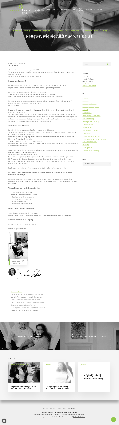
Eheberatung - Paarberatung (41, 30)
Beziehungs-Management (91, 107)
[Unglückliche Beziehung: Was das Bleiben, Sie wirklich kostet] (24, 377)
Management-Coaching (91, 30)
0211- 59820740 (88, 83)
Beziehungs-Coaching (90, 104)
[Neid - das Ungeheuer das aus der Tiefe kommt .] (89, 336)
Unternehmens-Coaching (91, 151)
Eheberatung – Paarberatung (92, 116)
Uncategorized (87, 148)
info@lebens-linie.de (89, 86)
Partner (52, 408)
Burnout (85, 110)
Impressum (72, 408)
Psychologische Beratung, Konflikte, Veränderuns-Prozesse (94, 141)
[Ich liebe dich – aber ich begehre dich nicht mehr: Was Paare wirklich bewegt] (94, 377)
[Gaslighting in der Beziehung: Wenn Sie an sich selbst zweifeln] (59, 377)
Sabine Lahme (16, 292)
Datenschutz (62, 408)
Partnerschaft (87, 134)
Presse (45, 408)
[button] (4, 421)
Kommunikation (88, 125)
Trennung (104, 30)
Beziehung (27, 30)
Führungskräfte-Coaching (73, 30)
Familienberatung (58, 30)
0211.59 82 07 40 (79, 417)
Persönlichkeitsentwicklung (91, 136)
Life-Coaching (87, 128)
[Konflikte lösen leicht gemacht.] (30, 336)
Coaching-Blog (16, 30)
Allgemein (86, 98)
